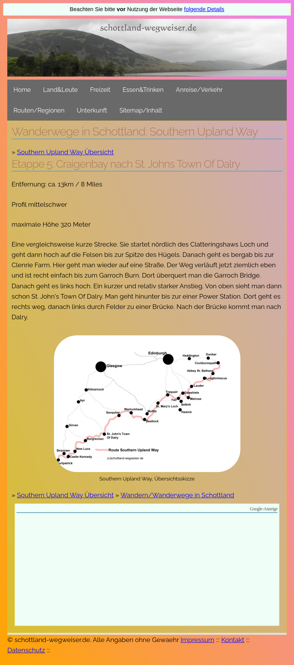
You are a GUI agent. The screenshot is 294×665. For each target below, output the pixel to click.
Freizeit (100, 89)
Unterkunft (92, 110)
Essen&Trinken (142, 89)
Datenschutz (26, 650)
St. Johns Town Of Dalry (187, 164)
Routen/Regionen (38, 110)
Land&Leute (60, 89)
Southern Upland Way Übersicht (65, 152)
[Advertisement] (147, 570)
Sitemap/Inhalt (140, 110)
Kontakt (232, 640)
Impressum (197, 640)
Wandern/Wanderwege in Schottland (177, 495)
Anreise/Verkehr (199, 89)
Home (22, 89)
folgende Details (204, 9)
